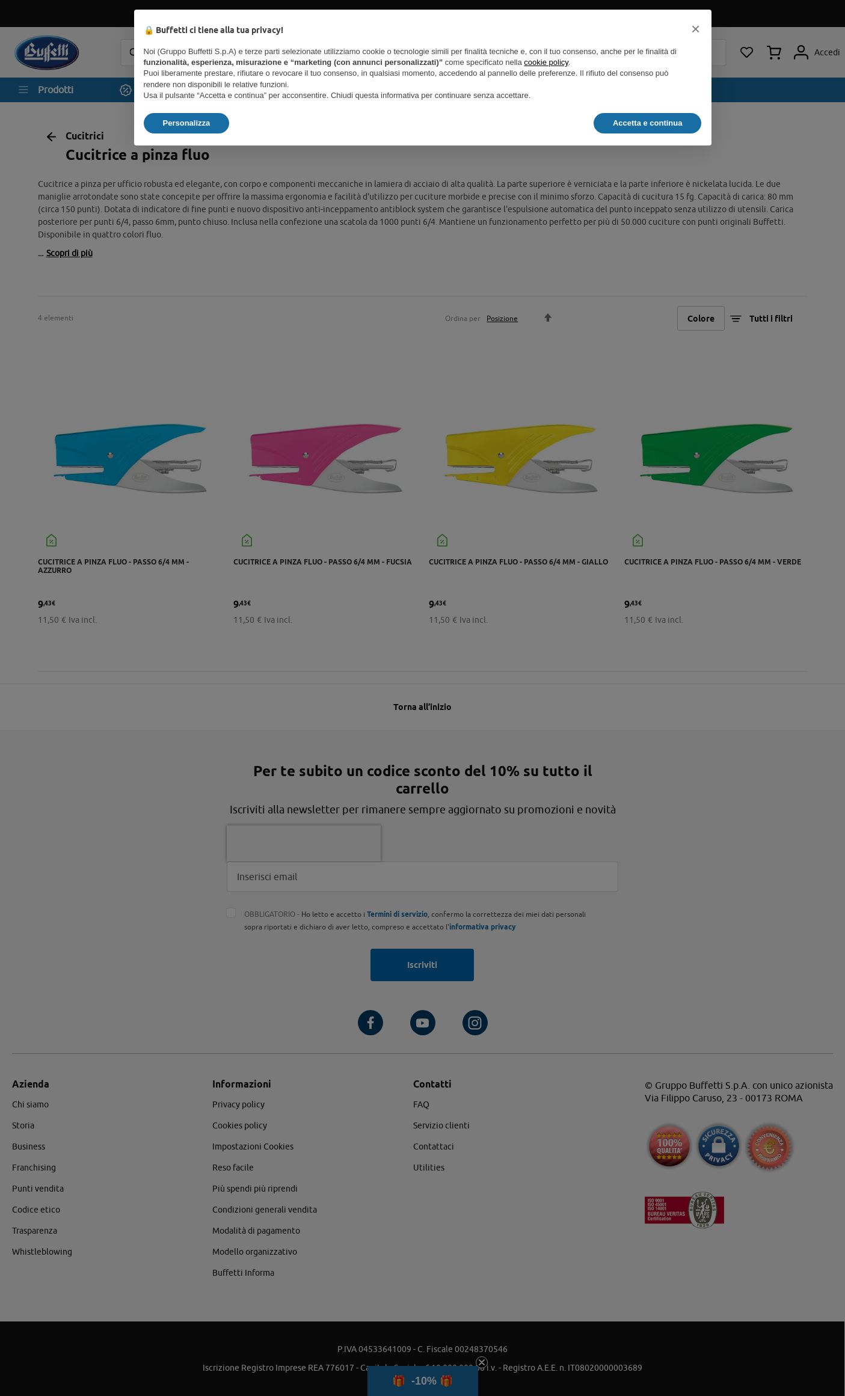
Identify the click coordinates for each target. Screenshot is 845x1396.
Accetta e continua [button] (648, 122)
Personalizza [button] (186, 122)
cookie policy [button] (546, 62)
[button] (695, 28)
